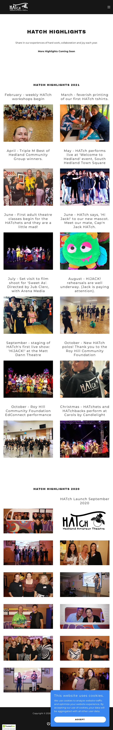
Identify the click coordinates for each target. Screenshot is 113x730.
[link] (19, 7)
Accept (80, 719)
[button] (109, 7)
